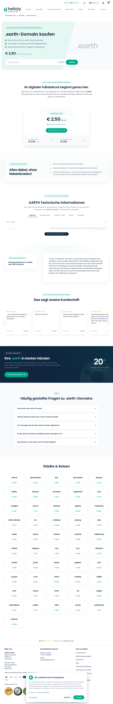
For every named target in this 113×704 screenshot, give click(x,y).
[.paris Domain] (35, 565)
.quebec (77, 565)
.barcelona (77, 480)
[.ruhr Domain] (98, 565)
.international (14, 522)
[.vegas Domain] (98, 593)
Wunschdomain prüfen (56, 130)
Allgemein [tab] (32, 215)
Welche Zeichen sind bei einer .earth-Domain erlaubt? (56, 417)
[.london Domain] (56, 537)
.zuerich (14, 622)
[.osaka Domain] (14, 565)
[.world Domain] (77, 607)
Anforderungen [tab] (45, 215)
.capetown (77, 494)
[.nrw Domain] (56, 551)
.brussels (56, 494)
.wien (56, 607)
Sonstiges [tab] (80, 215)
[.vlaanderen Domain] (14, 607)
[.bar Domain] (56, 480)
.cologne (14, 508)
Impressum (80, 660)
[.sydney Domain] (77, 579)
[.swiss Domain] (56, 579)
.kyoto (35, 537)
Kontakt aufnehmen (16, 374)
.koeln (14, 537)
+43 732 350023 (45, 655)
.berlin (14, 494)
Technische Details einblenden (57, 234)
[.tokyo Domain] (35, 593)
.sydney (77, 579)
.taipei (98, 579)
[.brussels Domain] (56, 494)
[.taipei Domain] (98, 579)
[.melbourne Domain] (98, 537)
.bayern (98, 480)
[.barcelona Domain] (77, 480)
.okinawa (98, 551)
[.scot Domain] (35, 579)
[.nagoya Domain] (35, 551)
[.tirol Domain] (14, 593)
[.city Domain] (98, 494)
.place (56, 565)
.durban (56, 508)
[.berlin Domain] (14, 494)
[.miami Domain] (14, 551)
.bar (56, 480)
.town (56, 593)
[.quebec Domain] (77, 565)
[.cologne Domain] (14, 508)
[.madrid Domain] (77, 537)
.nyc (77, 551)
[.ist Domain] (35, 522)
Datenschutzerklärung (83, 666)
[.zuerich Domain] (14, 622)
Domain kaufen (81, 653)
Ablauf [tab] (71, 215)
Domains (28, 9)
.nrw (56, 551)
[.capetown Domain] (77, 494)
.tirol (14, 593)
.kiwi (98, 522)
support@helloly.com (47, 660)
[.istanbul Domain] (56, 522)
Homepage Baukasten (54, 9)
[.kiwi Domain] (98, 522)
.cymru (35, 508)
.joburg (77, 522)
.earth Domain (31, 15)
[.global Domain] (77, 508)
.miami (14, 551)
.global (77, 508)
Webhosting (39, 9)
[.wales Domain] (35, 607)
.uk (77, 593)
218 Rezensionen (68, 641)
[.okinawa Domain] (98, 551)
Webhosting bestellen (83, 656)
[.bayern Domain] (98, 480)
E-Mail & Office (69, 9)
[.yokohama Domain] (98, 607)
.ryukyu (14, 579)
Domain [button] (103, 9)
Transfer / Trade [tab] (59, 215)
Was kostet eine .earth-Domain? (56, 408)
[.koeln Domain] (14, 537)
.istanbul (56, 522)
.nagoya (35, 551)
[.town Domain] (56, 593)
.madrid (77, 537)
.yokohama (98, 607)
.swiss (56, 579)
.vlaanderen (14, 607)
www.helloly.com (10, 15)
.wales (35, 607)
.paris (35, 565)
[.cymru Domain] (35, 508)
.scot (35, 579)
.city (98, 494)
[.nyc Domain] (77, 551)
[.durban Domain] (56, 508)
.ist (35, 522)
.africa (14, 480)
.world (77, 607)
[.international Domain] (14, 522)
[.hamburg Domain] (98, 508)
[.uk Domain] (77, 593)
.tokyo (35, 593)
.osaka (14, 565)
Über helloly (91, 9)
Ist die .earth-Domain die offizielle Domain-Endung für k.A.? (56, 434)
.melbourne (98, 537)
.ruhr (98, 565)
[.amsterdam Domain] (35, 480)
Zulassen (79, 697)
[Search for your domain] (32, 62)
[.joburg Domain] (77, 522)
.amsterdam (35, 480)
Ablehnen (67, 697)
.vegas (98, 593)
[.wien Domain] (56, 607)
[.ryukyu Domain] (14, 579)
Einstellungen (33, 697)
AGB (77, 663)
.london (56, 537)
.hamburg (98, 508)
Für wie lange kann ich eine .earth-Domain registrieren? (56, 425)
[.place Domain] (56, 565)
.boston (35, 494)
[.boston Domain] (35, 494)
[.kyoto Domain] (35, 537)
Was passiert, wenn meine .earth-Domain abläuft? (56, 442)
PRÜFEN (72, 62)
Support (80, 9)
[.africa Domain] (14, 480)
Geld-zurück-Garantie (83, 670)
